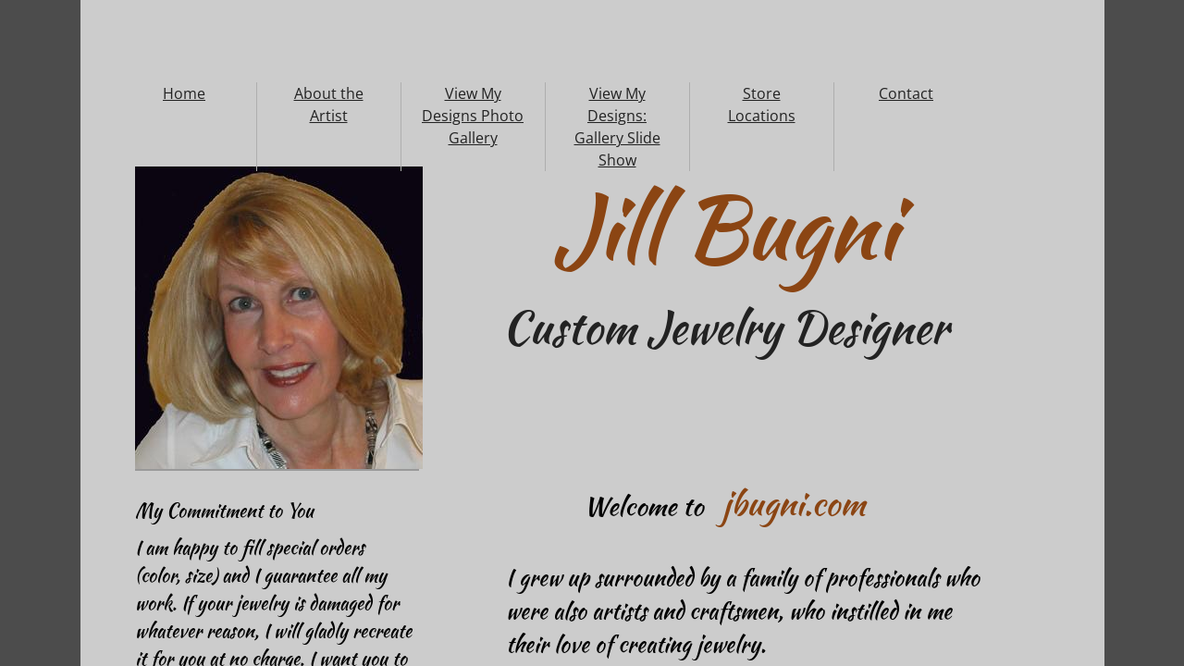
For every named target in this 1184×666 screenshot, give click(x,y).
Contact (906, 93)
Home (184, 93)
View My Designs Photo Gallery (473, 115)
